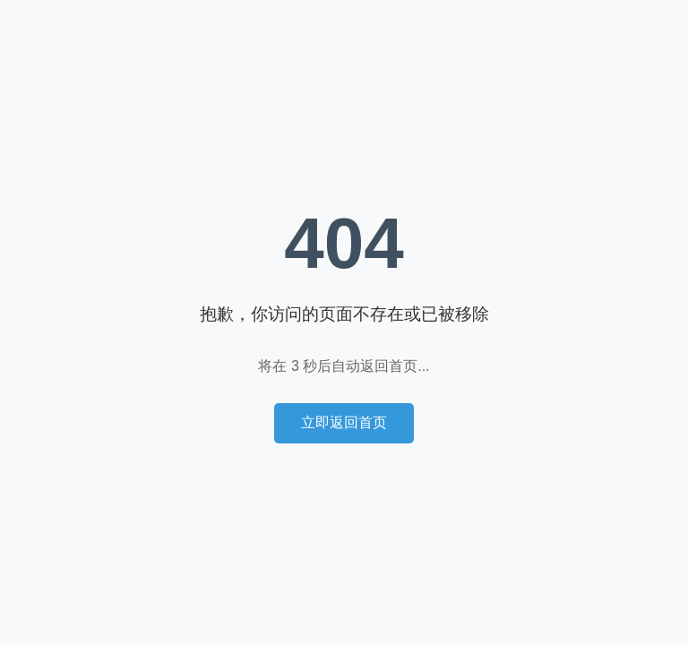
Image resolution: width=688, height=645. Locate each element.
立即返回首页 (344, 422)
